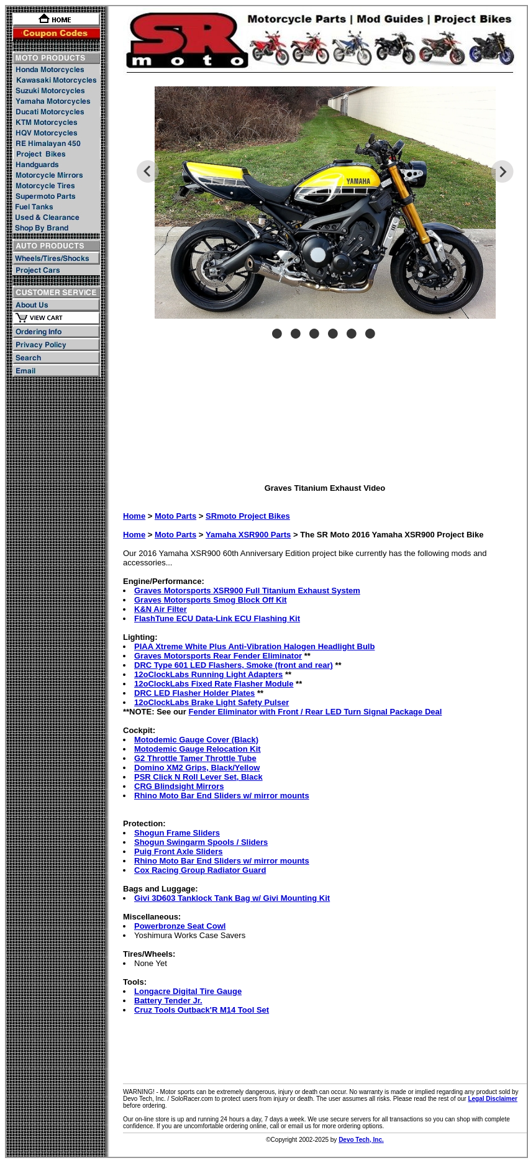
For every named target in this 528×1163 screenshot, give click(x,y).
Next (502, 171)
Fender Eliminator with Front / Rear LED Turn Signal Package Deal (315, 711)
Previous (147, 171)
